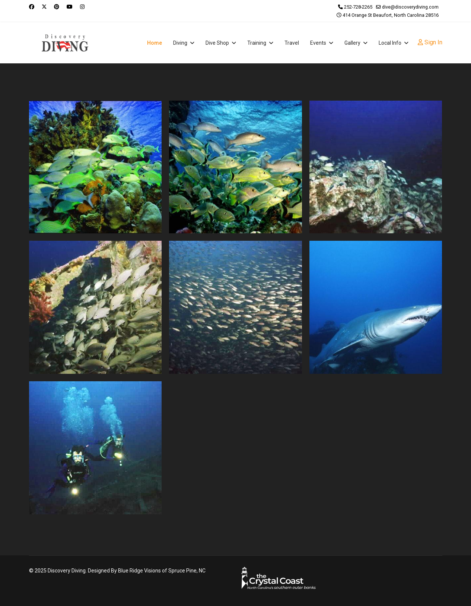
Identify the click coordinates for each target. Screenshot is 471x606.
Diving (180, 43)
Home (154, 43)
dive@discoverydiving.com (410, 7)
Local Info (390, 43)
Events (318, 43)
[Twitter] (44, 7)
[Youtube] (70, 7)
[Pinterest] (56, 7)
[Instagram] (82, 7)
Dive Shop (217, 43)
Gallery (352, 43)
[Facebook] (31, 7)
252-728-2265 (358, 7)
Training (256, 43)
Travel (291, 43)
